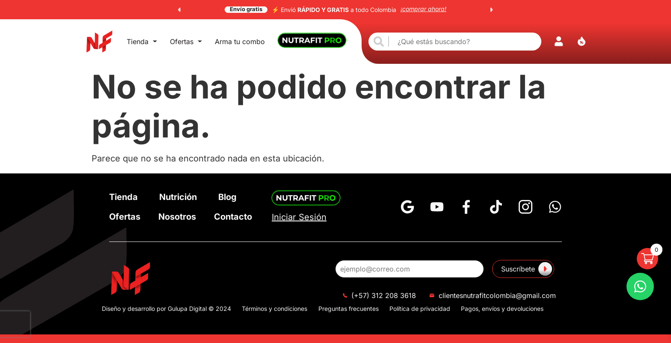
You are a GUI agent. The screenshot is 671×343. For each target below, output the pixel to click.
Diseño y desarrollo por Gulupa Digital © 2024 (166, 308)
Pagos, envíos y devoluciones (502, 308)
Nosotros (177, 217)
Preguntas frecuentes (348, 308)
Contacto (233, 217)
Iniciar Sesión (299, 217)
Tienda (142, 41)
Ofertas (186, 41)
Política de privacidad (419, 308)
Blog (227, 197)
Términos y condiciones (274, 308)
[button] (179, 10)
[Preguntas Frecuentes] (640, 286)
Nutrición (178, 197)
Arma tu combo (240, 41)
